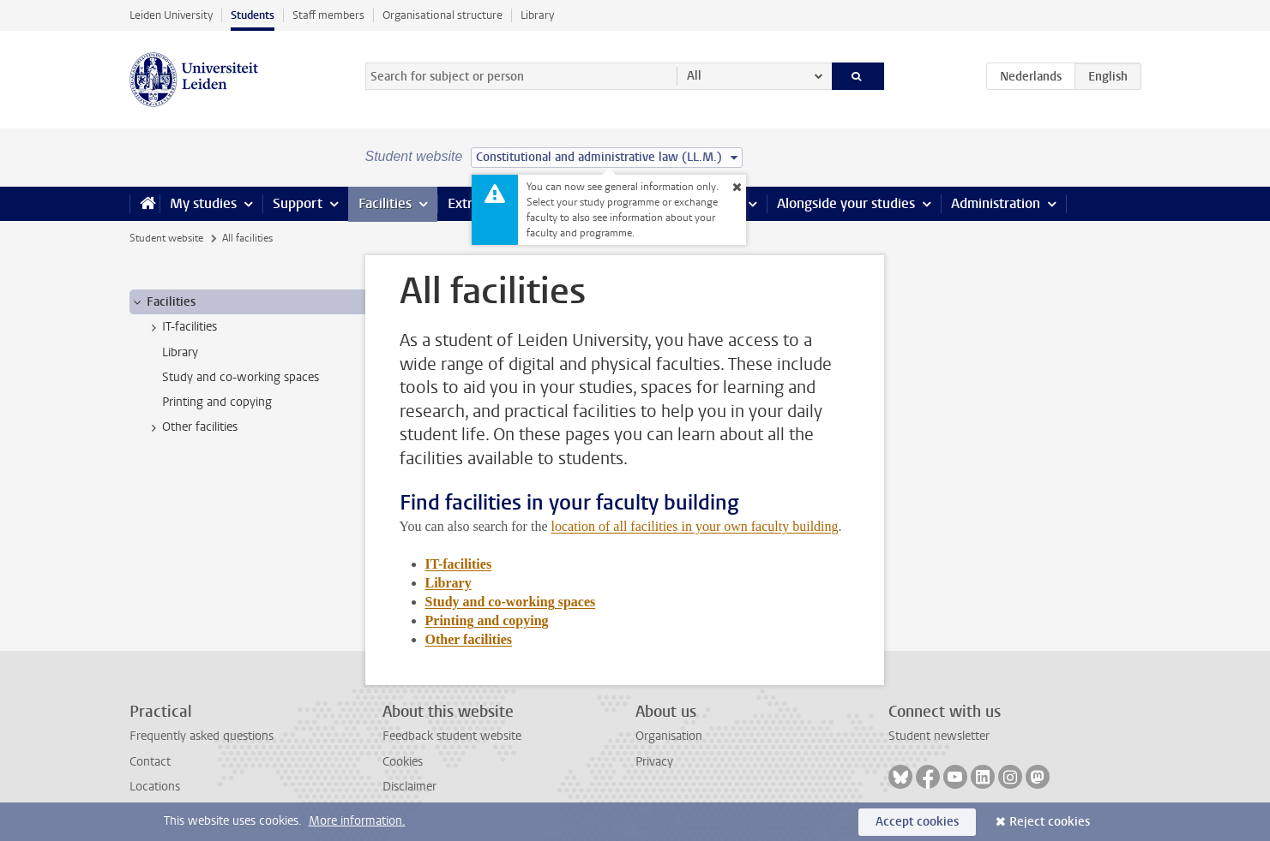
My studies (203, 203)
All (694, 76)
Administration (995, 203)
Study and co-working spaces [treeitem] (240, 377)
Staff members (328, 15)
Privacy (654, 762)
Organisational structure (442, 15)
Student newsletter (939, 736)
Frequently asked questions (201, 736)
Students (252, 15)
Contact (150, 762)
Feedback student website (451, 736)
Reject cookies (1049, 822)
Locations (154, 786)
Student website (166, 238)
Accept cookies (917, 822)
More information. (357, 821)
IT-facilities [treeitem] (181, 327)
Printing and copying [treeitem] (217, 402)
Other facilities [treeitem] (192, 427)
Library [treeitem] (180, 352)
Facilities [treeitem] (163, 302)
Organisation (668, 736)
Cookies (402, 762)
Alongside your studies (846, 203)
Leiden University (171, 15)
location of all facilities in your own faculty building (695, 526)
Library (537, 15)
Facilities (385, 203)
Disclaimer (409, 786)
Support (297, 203)
